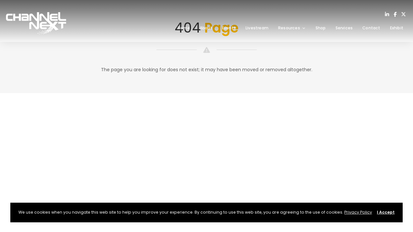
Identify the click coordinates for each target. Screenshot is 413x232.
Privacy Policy (358, 212)
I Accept (386, 212)
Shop (321, 28)
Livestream (257, 28)
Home (184, 28)
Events (229, 28)
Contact (371, 28)
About (206, 28)
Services (344, 28)
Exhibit (396, 28)
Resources (292, 28)
